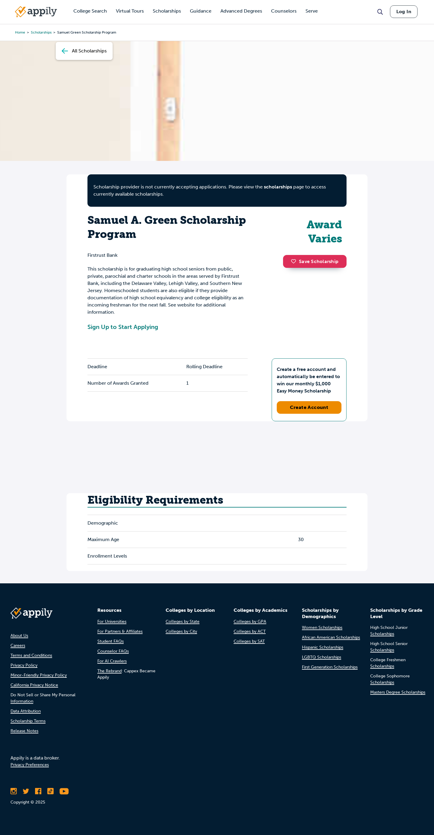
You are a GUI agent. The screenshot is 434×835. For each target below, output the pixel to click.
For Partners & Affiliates (120, 631)
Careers (17, 645)
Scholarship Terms (28, 721)
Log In (403, 11)
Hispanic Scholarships (322, 647)
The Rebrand (109, 671)
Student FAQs (110, 641)
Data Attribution (25, 711)
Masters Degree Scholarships (397, 692)
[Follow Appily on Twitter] (26, 791)
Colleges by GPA (250, 621)
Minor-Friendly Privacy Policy (38, 675)
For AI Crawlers (112, 661)
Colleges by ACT (250, 631)
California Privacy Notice (34, 685)
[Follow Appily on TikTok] (50, 791)
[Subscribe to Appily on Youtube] (64, 791)
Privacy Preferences (29, 764)
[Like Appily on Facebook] (38, 791)
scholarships (41, 32)
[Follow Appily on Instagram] (13, 791)
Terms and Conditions (31, 655)
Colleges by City (181, 631)
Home (20, 32)
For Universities (111, 621)
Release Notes (24, 730)
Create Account (309, 407)
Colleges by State (182, 621)
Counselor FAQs (113, 651)
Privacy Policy (23, 665)
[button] (295, 261)
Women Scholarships (322, 627)
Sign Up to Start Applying (122, 326)
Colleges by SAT (249, 641)
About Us (19, 635)
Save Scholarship (314, 261)
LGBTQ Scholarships (321, 657)
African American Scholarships (331, 637)
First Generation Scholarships (330, 667)
